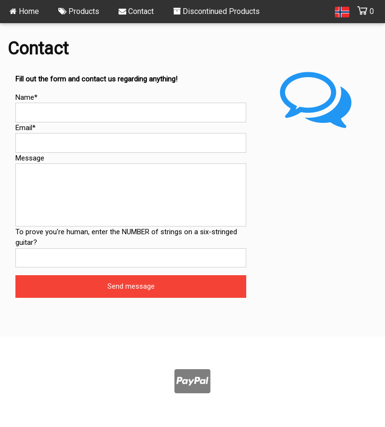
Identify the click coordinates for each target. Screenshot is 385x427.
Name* (26, 97)
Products (78, 11)
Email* (25, 127)
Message (29, 158)
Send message (131, 286)
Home (24, 11)
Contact (136, 11)
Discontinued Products (216, 11)
